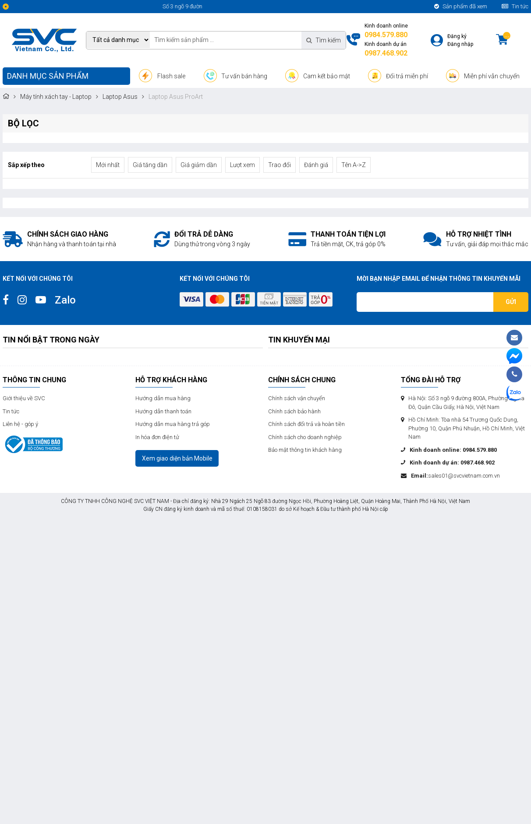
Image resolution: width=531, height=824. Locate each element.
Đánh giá (316, 164)
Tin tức (515, 6)
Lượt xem (242, 164)
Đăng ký (457, 36)
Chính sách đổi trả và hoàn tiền (306, 424)
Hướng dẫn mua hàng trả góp (172, 424)
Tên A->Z (353, 164)
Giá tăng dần (150, 164)
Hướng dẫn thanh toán (163, 411)
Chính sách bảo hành (294, 411)
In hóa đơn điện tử (157, 437)
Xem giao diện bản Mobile (177, 458)
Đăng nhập (460, 44)
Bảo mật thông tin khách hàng (305, 450)
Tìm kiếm (323, 40)
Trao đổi (279, 164)
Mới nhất (108, 164)
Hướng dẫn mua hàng (163, 398)
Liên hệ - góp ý (20, 424)
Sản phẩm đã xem (460, 6)
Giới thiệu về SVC (24, 398)
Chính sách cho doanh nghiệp (305, 437)
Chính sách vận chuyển (296, 398)
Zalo (65, 300)
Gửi (511, 301)
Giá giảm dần (199, 164)
